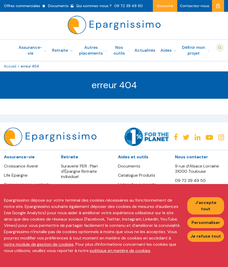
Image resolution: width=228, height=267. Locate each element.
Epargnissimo (114, 25)
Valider (220, 47)
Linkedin (197, 137)
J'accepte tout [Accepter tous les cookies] (205, 206)
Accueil (10, 66)
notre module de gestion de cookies (39, 244)
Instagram (221, 137)
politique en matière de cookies (120, 250)
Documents (129, 166)
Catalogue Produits (136, 175)
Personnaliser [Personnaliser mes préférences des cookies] (205, 222)
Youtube (209, 137)
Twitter (186, 137)
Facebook (176, 137)
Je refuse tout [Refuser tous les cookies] (205, 236)
